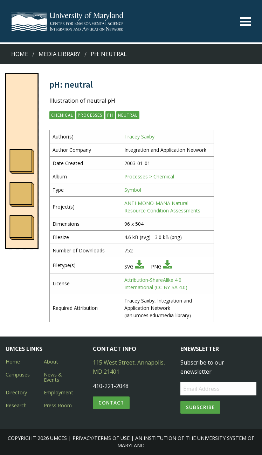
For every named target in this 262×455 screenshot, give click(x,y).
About (51, 361)
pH (110, 115)
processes (90, 115)
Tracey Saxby (139, 136)
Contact (111, 402)
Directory (16, 392)
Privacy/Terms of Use (101, 438)
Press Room (58, 405)
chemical (62, 115)
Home (19, 54)
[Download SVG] (139, 266)
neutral (128, 115)
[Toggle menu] (245, 21)
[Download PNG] (167, 266)
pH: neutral (109, 54)
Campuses (18, 374)
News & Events (53, 377)
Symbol (132, 189)
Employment (58, 392)
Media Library (59, 54)
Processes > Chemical (149, 176)
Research (16, 405)
